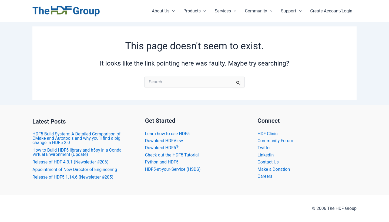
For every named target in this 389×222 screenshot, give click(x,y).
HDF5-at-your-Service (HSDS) (173, 169)
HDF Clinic (267, 133)
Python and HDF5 (162, 162)
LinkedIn (265, 155)
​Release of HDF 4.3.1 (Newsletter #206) (70, 162)
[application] (172, 11)
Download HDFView (164, 140)
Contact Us (268, 162)
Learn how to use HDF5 (167, 133)
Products (194, 11)
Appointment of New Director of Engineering (74, 169)
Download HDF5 (162, 147)
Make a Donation (273, 169)
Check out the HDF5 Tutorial (172, 155)
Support (291, 11)
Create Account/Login (331, 10)
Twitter (264, 147)
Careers (264, 176)
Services (225, 11)
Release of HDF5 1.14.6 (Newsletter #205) (72, 177)
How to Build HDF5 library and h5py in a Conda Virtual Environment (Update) (77, 152)
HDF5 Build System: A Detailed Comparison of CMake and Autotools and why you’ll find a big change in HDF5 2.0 (76, 138)
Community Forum (275, 140)
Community (259, 11)
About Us (163, 11)
